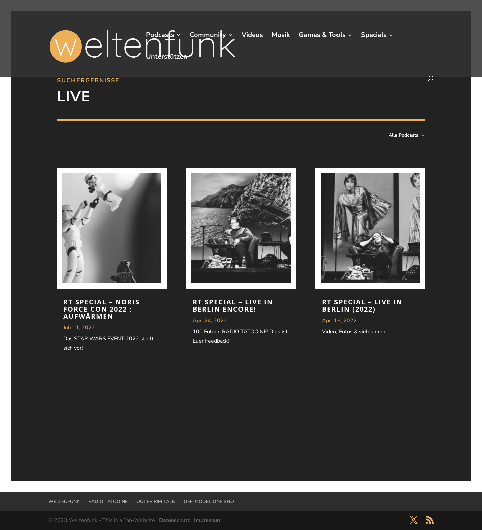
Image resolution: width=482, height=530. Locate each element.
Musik (281, 36)
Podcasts (160, 36)
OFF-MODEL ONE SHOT (210, 501)
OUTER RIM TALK (155, 501)
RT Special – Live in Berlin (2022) (362, 305)
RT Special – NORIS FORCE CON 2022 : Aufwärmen (101, 309)
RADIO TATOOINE (108, 501)
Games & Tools (322, 36)
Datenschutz (174, 520)
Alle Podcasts (403, 135)
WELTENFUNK (64, 501)
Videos (252, 36)
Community (208, 36)
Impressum (208, 520)
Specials (374, 36)
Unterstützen (166, 57)
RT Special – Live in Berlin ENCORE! (233, 305)
